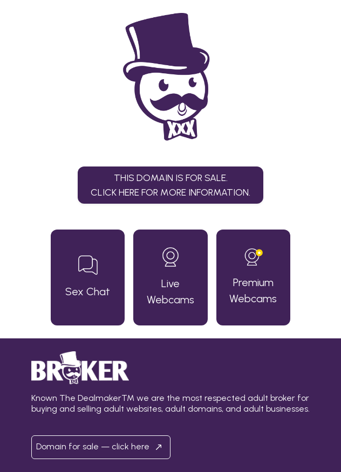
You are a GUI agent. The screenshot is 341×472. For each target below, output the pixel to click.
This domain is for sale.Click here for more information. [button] (170, 184)
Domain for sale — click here (101, 447)
